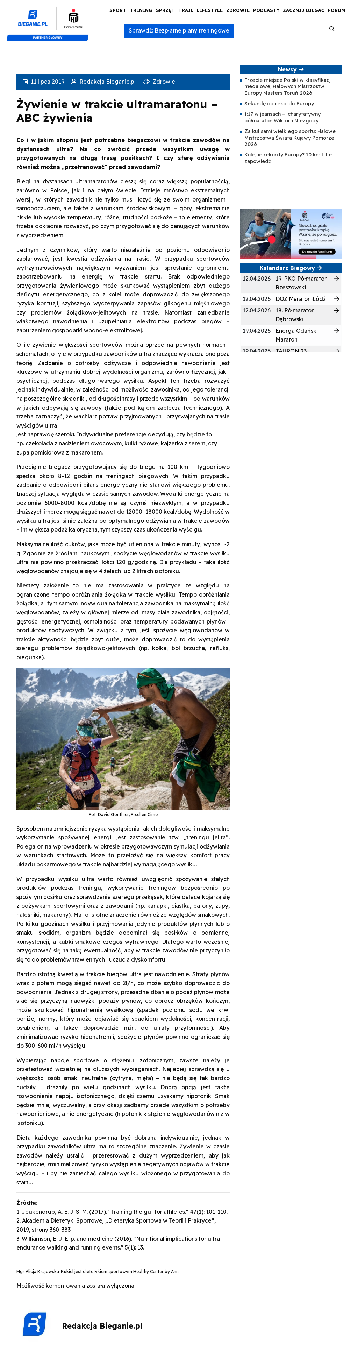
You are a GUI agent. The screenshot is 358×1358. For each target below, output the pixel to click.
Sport (117, 10)
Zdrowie (238, 10)
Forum (336, 10)
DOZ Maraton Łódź (300, 298)
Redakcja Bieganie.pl (107, 81)
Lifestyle (210, 10)
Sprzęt (165, 10)
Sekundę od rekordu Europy (279, 103)
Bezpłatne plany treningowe (192, 30)
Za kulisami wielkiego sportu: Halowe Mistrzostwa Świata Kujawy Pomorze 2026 (290, 137)
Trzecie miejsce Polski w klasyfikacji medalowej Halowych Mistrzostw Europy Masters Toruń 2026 (288, 86)
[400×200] (291, 233)
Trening (141, 10)
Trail (185, 10)
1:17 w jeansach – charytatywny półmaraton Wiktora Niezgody (282, 117)
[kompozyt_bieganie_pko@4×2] (50, 20)
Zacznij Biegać (303, 10)
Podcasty (266, 10)
